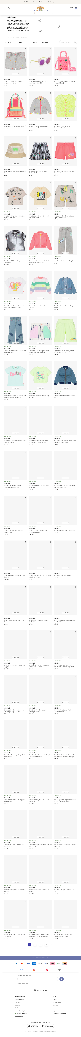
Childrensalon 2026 (38, 1031)
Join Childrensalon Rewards (40, 958)
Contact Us (18, 1002)
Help (54, 1011)
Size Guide (18, 1008)
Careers (55, 999)
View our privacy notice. (23, 983)
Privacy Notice (57, 1002)
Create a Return (19, 999)
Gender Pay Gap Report (21, 1011)
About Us (17, 1005)
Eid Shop (39, 13)
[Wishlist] (71, 8)
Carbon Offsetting (21, 1014)
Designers (50, 13)
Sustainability (19, 1016)
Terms (54, 1008)
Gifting (55, 996)
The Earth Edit (40, 990)
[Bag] (76, 8)
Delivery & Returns (20, 996)
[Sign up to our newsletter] (61, 979)
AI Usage (55, 1005)
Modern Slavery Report (59, 1014)
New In (30, 13)
